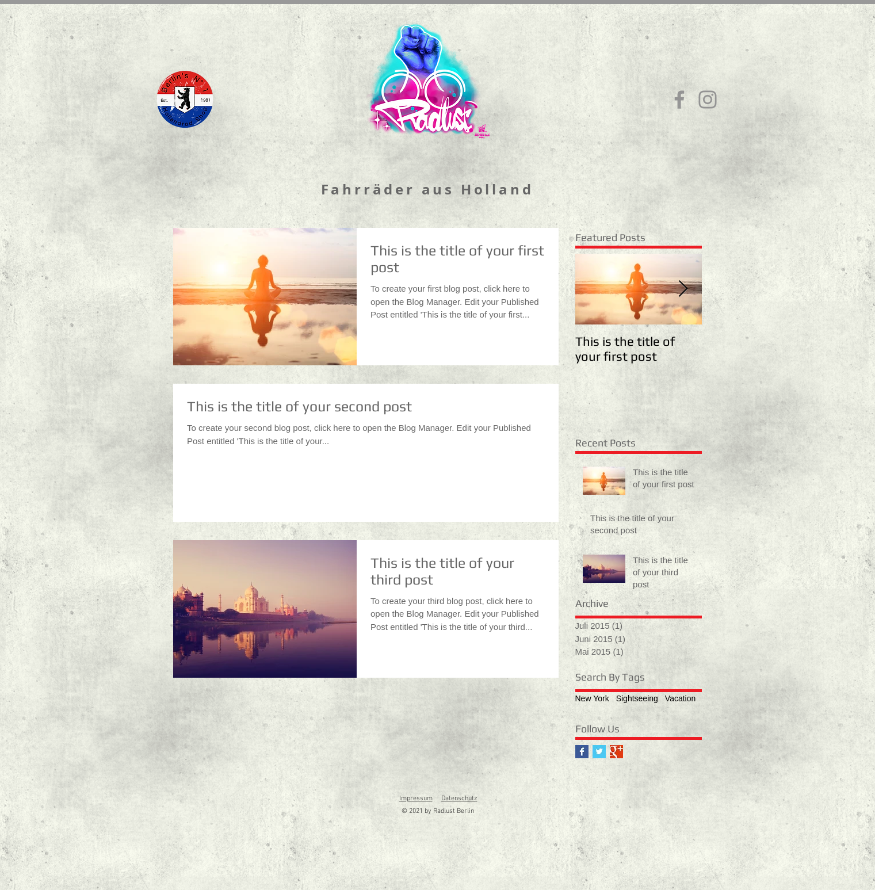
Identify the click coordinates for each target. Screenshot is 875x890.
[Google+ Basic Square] (616, 751)
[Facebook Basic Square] (582, 751)
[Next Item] (683, 289)
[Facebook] (679, 99)
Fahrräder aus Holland (427, 189)
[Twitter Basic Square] (599, 751)
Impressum (416, 798)
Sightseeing (637, 698)
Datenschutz (459, 798)
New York (592, 698)
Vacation (680, 698)
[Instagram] (708, 99)
